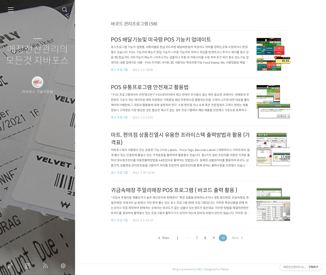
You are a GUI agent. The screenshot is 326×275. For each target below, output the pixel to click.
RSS (46, 265)
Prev (163, 238)
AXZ (199, 269)
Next (237, 238)
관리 (64, 265)
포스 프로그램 (119, 70)
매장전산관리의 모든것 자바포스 (37, 55)
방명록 (28, 265)
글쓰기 (11, 265)
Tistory (224, 269)
